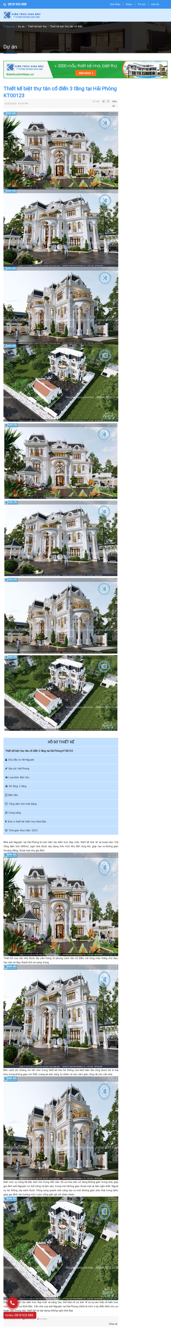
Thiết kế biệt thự (37, 26)
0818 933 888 (17, 4)
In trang (42, 1319)
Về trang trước (12, 1319)
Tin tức (142, 4)
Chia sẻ (114, 102)
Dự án (21, 26)
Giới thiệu (115, 4)
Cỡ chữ (96, 101)
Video (129, 4)
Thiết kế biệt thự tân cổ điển (66, 26)
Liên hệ (155, 4)
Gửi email (28, 1319)
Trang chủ (9, 26)
